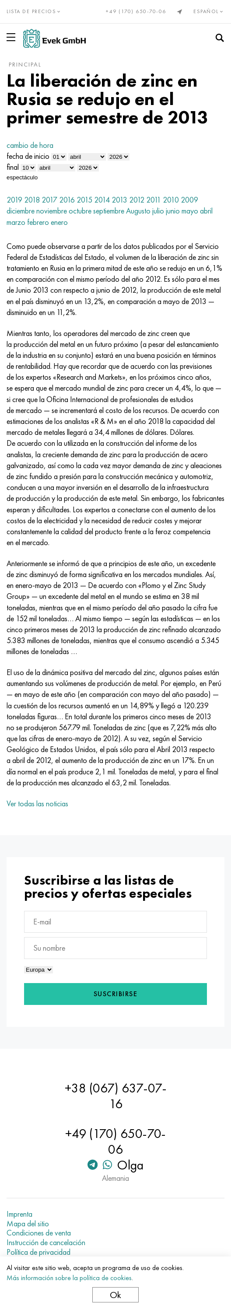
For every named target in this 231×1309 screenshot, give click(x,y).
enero (59, 222)
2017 (49, 200)
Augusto (138, 211)
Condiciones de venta (39, 1233)
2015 (84, 200)
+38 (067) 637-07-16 (116, 1096)
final (13, 167)
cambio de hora (30, 145)
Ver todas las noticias (37, 803)
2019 (14, 200)
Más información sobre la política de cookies (69, 1277)
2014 (102, 200)
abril (206, 211)
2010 (171, 200)
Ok (115, 1294)
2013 (119, 200)
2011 (153, 200)
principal (25, 64)
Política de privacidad (38, 1252)
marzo (16, 222)
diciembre (21, 211)
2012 (136, 200)
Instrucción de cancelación (46, 1242)
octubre (80, 211)
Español (208, 11)
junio (173, 211)
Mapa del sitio (28, 1223)
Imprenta (19, 1214)
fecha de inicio (28, 156)
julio (158, 211)
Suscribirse (116, 993)
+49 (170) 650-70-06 (136, 11)
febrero (38, 222)
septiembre (108, 211)
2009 (189, 200)
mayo (190, 211)
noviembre (51, 211)
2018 (32, 200)
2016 (67, 200)
